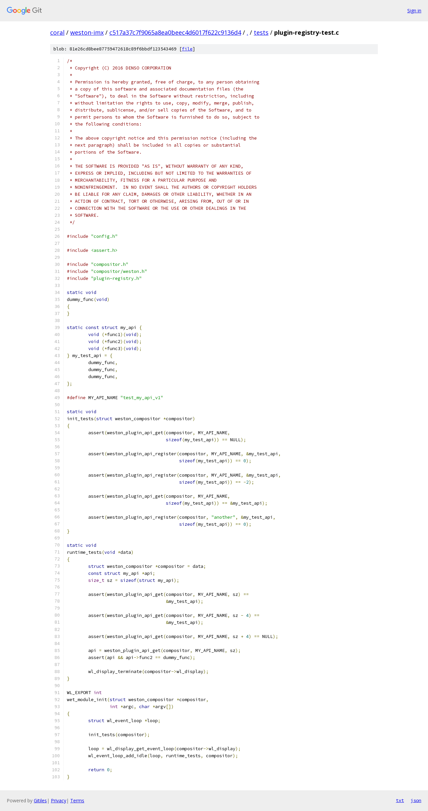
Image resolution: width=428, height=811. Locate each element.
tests (261, 32)
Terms (77, 800)
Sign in (414, 10)
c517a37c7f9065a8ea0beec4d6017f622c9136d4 (175, 32)
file (187, 49)
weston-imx (87, 32)
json (416, 800)
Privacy (58, 800)
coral (57, 32)
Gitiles (40, 800)
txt (400, 800)
